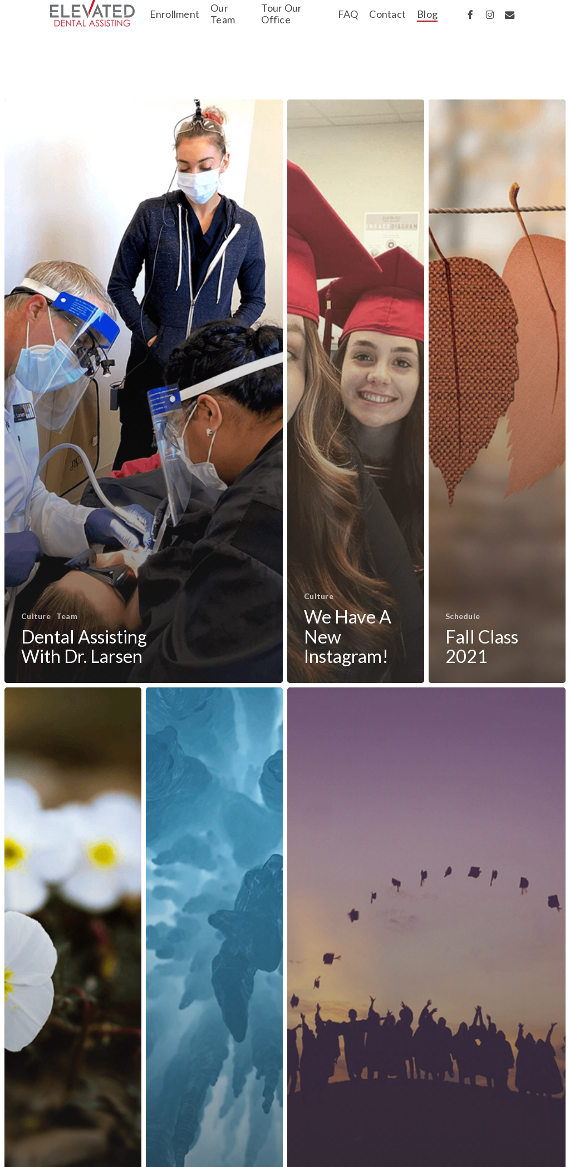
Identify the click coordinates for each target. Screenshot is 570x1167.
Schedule (462, 616)
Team (66, 616)
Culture (36, 616)
